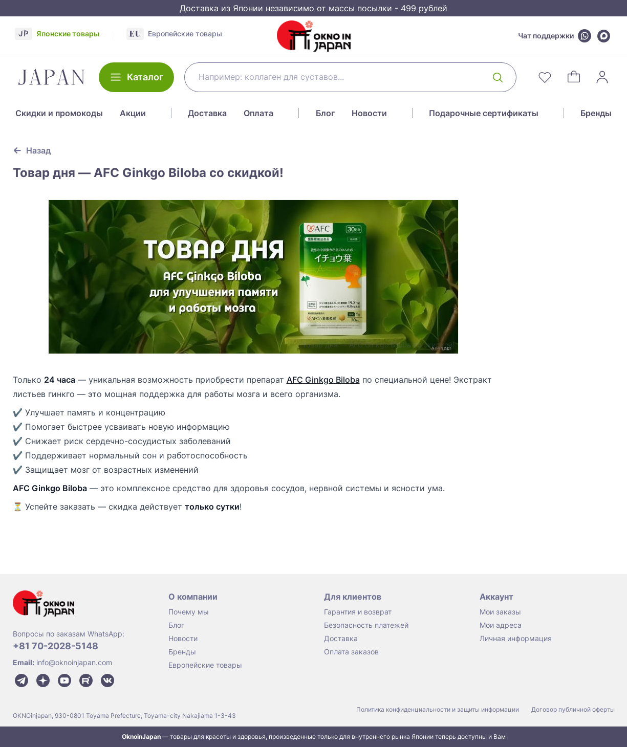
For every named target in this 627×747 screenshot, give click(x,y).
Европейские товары (205, 665)
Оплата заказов (351, 651)
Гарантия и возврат (358, 611)
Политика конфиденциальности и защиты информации (437, 709)
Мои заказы (500, 611)
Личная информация (516, 638)
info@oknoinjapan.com (74, 662)
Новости (369, 113)
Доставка (207, 113)
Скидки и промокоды (59, 113)
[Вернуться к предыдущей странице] (32, 150)
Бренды (596, 113)
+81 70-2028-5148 (55, 646)
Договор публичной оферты (573, 709)
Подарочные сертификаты (483, 113)
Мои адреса (501, 625)
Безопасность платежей (366, 625)
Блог (325, 113)
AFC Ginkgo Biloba (323, 380)
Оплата (258, 113)
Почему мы (188, 611)
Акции (133, 113)
